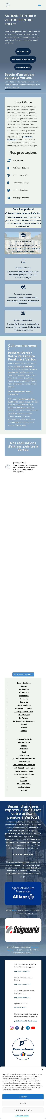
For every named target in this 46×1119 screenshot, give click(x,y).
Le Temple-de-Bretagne (24, 721)
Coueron (24, 699)
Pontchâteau (24, 742)
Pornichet (24, 749)
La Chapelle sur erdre (23, 711)
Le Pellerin (23, 718)
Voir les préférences (23, 1110)
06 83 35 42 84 (23, 51)
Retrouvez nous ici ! (22, 971)
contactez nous (23, 67)
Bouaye (24, 686)
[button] (42, 1069)
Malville (23, 727)
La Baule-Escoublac (23, 708)
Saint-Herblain (24, 761)
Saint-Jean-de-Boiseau (24, 774)
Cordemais (24, 695)
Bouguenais (24, 689)
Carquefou (24, 692)
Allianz (14, 910)
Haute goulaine (24, 705)
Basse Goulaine (24, 683)
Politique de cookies (22, 1116)
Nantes (24, 724)
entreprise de (23, 366)
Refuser (23, 1103)
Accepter (23, 1097)
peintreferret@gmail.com (23, 59)
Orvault (24, 730)
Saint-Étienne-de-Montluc (23, 758)
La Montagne (24, 715)
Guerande (24, 702)
